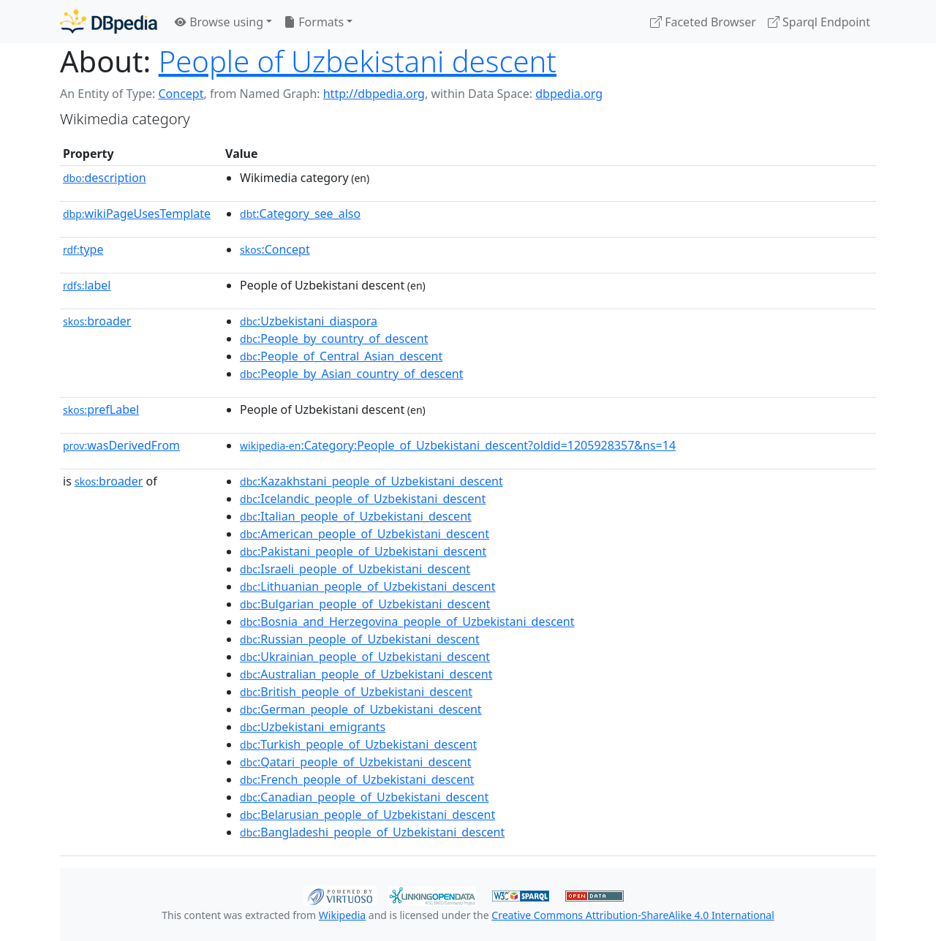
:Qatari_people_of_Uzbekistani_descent (355, 762)
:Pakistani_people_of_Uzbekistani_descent (363, 551)
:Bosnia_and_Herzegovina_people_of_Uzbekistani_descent (407, 621)
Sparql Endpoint (819, 22)
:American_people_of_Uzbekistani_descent (364, 534)
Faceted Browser (703, 22)
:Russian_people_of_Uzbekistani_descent (360, 639)
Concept (180, 94)
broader (97, 321)
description (104, 178)
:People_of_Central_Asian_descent (341, 356)
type (83, 249)
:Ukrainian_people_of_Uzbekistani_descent (365, 657)
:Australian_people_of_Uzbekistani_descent (366, 674)
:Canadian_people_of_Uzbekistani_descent (364, 797)
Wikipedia (342, 915)
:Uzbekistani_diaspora (308, 321)
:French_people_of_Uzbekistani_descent (357, 779)
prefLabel (101, 409)
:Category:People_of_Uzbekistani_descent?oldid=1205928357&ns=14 (458, 445)
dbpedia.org (569, 94)
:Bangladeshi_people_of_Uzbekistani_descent (372, 832)
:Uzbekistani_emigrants (312, 727)
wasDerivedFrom (121, 445)
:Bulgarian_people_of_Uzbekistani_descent (365, 604)
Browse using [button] (219, 22)
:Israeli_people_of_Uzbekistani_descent (355, 569)
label (87, 285)
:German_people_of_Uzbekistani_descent (361, 709)
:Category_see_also (300, 213)
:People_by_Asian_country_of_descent (351, 374)
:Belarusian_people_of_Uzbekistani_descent (367, 814)
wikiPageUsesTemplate (137, 213)
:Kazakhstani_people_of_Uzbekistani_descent (371, 481)
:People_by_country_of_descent (334, 338)
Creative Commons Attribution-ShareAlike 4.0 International (632, 915)
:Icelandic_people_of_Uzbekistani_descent (363, 499)
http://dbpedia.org (374, 94)
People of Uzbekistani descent (357, 61)
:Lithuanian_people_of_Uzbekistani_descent (367, 586)
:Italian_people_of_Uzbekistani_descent (356, 516)
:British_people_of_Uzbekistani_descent (356, 692)
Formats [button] (314, 22)
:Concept (275, 249)
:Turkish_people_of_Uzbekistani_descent (358, 744)
